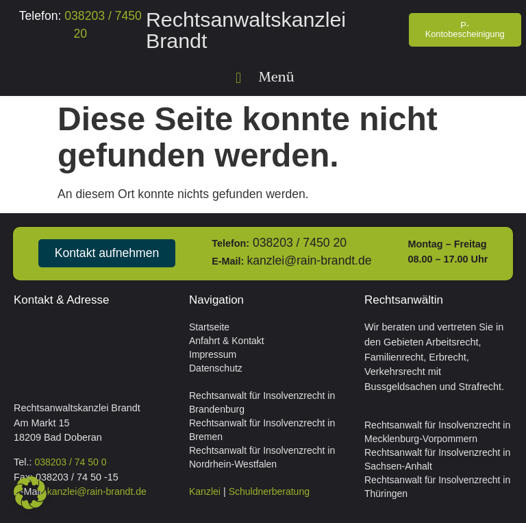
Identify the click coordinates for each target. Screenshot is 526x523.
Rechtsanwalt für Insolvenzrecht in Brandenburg (262, 402)
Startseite (209, 326)
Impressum (212, 354)
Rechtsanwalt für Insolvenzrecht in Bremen (262, 429)
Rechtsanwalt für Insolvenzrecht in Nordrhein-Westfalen (262, 457)
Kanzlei (205, 491)
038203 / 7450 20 (299, 243)
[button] (238, 77)
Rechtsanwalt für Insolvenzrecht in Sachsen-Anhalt (437, 459)
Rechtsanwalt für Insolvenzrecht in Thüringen (437, 486)
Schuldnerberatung (269, 491)
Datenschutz (215, 368)
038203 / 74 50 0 (70, 462)
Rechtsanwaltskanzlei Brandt (246, 29)
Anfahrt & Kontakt (226, 340)
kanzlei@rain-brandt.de (309, 260)
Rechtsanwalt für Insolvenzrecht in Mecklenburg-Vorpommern (437, 431)
